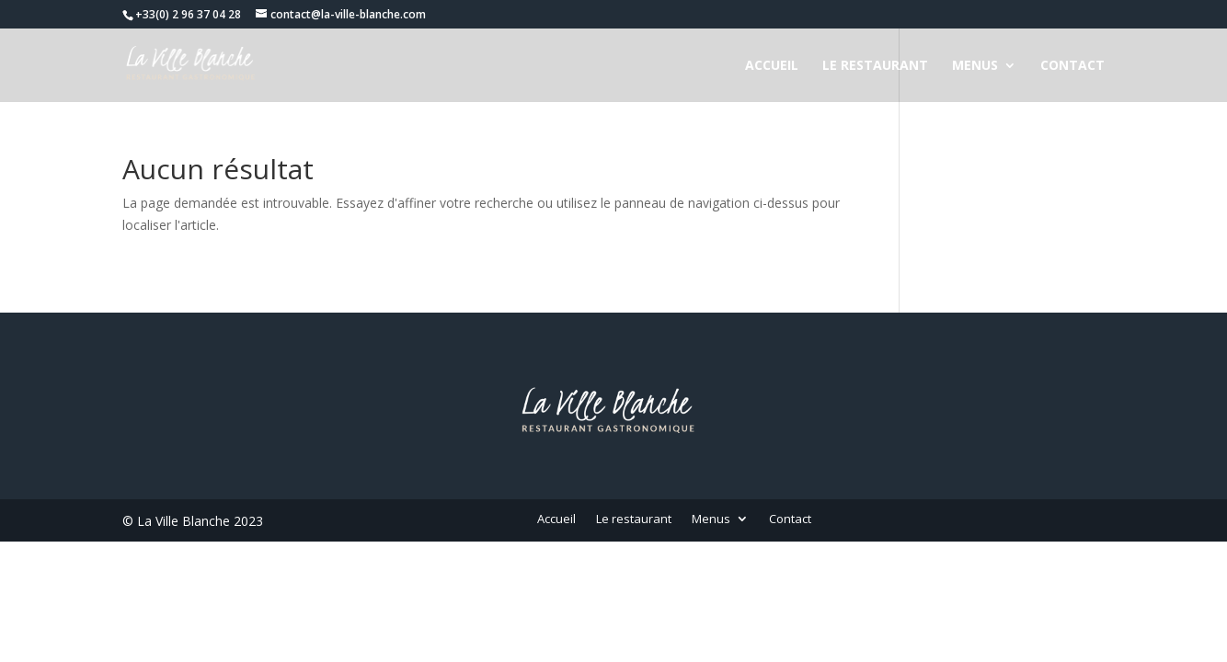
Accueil (771, 66)
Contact (1072, 66)
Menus (975, 66)
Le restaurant (875, 66)
